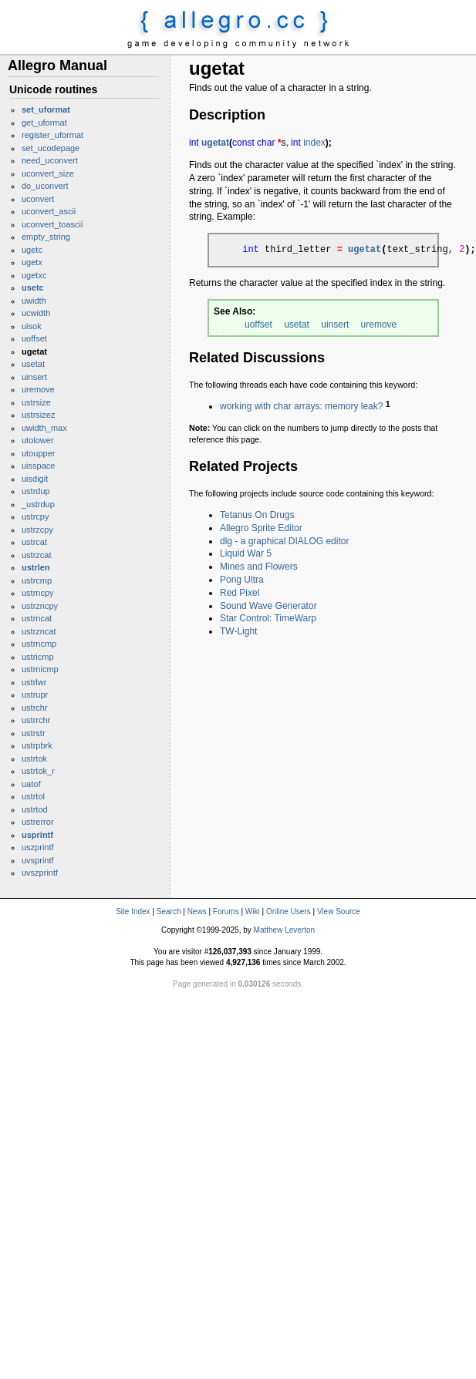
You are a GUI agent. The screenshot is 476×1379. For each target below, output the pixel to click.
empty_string (46, 236)
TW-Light (238, 631)
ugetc (32, 249)
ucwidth (36, 313)
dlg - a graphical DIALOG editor (284, 541)
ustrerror (38, 821)
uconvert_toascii (52, 224)
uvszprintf (40, 872)
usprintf (37, 834)
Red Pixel (239, 592)
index (314, 142)
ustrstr (34, 733)
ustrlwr (34, 682)
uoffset (34, 338)
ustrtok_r (38, 770)
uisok (32, 326)
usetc (33, 287)
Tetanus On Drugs (257, 515)
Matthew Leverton (285, 930)
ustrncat (37, 618)
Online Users (288, 911)
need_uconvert (50, 160)
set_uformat (46, 109)
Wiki (252, 911)
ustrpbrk (37, 745)
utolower (38, 440)
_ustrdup (38, 504)
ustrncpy (38, 592)
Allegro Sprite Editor (261, 528)
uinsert (34, 377)
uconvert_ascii (49, 211)
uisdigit (35, 478)
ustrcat (34, 542)
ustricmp (38, 656)
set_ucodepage (50, 148)
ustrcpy (35, 516)
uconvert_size (48, 173)
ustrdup (36, 491)
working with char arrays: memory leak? (301, 406)
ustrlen (36, 567)
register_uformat (52, 135)
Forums (226, 911)
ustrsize (36, 402)
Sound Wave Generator (268, 605)
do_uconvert (45, 185)
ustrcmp (37, 580)
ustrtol (33, 796)
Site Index (133, 911)
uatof (31, 784)
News (197, 911)
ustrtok (34, 758)
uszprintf (38, 847)
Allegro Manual (57, 65)
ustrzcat (37, 555)
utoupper (38, 453)
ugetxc (34, 275)
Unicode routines (53, 89)
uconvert (38, 198)
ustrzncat (39, 631)
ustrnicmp (40, 669)
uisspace (38, 465)
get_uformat (44, 122)
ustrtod (35, 809)
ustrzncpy (40, 605)
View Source (338, 911)
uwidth (34, 300)
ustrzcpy (37, 529)
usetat (33, 363)
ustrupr (35, 694)
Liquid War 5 (246, 553)
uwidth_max (44, 427)
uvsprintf (38, 860)
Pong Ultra (242, 579)
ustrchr (35, 707)
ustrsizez (38, 414)
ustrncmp (39, 643)
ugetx (32, 262)
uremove (38, 389)
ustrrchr (36, 720)
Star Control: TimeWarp (268, 618)
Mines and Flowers (259, 566)
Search (169, 911)
